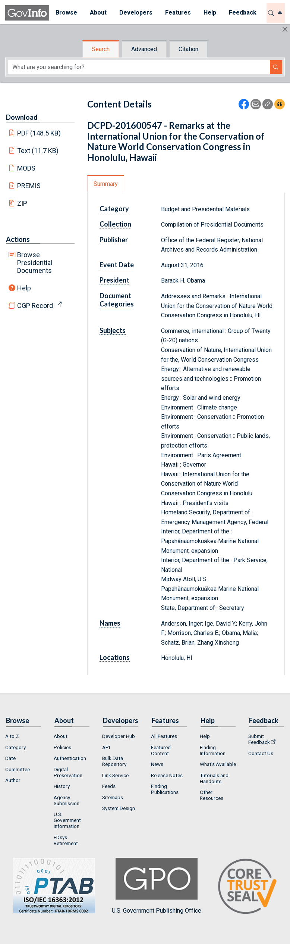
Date (10, 758)
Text (38, 151)
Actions (18, 239)
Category (114, 209)
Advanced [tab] (144, 49)
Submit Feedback (259, 739)
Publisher (114, 240)
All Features (164, 736)
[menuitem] (66, 13)
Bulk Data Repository (114, 761)
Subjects (113, 330)
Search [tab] (101, 49)
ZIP (22, 203)
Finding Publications (165, 789)
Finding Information (213, 750)
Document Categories (117, 300)
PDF (39, 133)
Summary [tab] (106, 183)
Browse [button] (66, 12)
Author (13, 780)
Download (22, 117)
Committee (17, 769)
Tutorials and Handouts (214, 778)
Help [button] (210, 12)
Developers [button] (135, 12)
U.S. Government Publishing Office (156, 886)
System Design (118, 808)
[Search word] (139, 67)
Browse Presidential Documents (34, 262)
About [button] (98, 12)
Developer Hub (118, 736)
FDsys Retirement (66, 840)
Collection (115, 224)
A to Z (12, 736)
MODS (26, 168)
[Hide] (285, 29)
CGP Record (35, 305)
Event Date (117, 265)
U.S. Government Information (67, 820)
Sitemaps (112, 797)
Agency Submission (66, 800)
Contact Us (260, 753)
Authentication (70, 758)
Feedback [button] (242, 12)
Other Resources (211, 795)
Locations (115, 657)
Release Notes (167, 775)
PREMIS (29, 186)
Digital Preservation (68, 772)
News (157, 764)
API (106, 747)
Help (24, 288)
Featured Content (161, 750)
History (62, 786)
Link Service (115, 775)
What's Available (218, 764)
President (114, 280)
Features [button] (178, 12)
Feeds (109, 786)
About (60, 736)
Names (110, 623)
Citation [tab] (188, 49)
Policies (62, 747)
